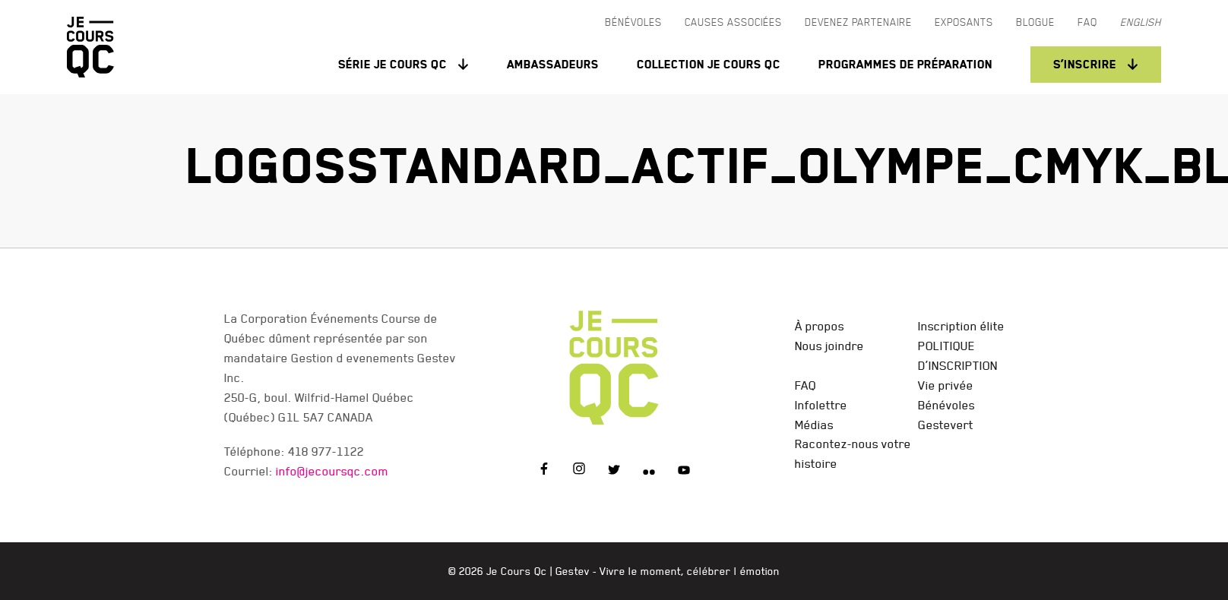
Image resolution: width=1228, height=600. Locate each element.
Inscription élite (961, 326)
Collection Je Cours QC (708, 64)
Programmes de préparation (905, 64)
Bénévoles (946, 405)
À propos (819, 326)
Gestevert (945, 424)
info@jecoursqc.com (332, 471)
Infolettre (821, 405)
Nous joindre (829, 345)
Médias (814, 424)
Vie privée (945, 385)
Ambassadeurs (553, 64)
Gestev (572, 571)
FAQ (805, 385)
